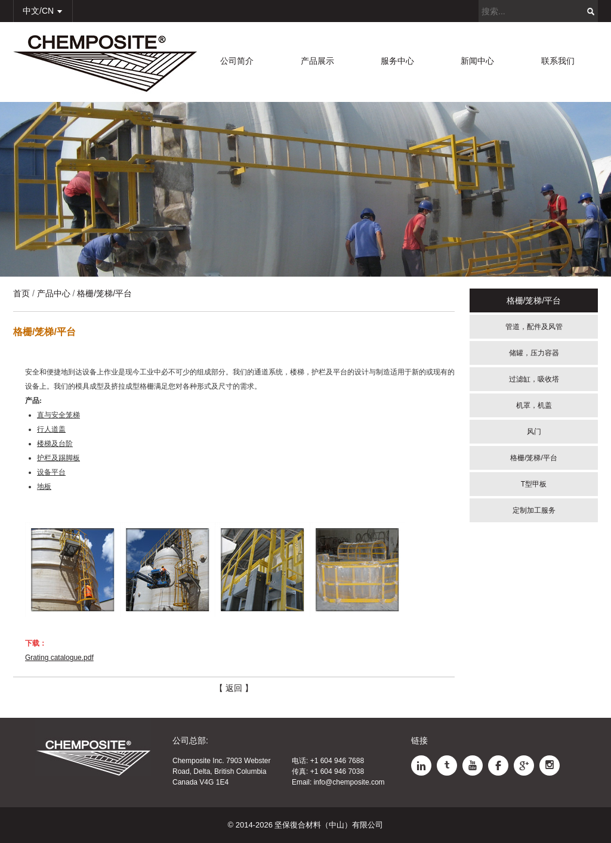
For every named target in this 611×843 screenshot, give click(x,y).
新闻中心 (477, 61)
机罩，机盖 (534, 405)
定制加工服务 (534, 510)
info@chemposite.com (349, 782)
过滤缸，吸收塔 (534, 379)
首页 (21, 293)
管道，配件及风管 (534, 327)
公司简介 (237, 61)
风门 (534, 431)
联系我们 (558, 61)
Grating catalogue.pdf (59, 657)
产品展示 (317, 61)
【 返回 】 (234, 688)
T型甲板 (534, 484)
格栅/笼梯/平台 (533, 458)
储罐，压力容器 (534, 353)
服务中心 (397, 61)
